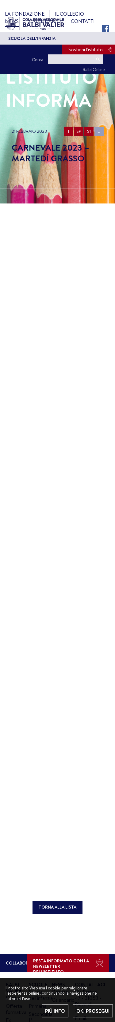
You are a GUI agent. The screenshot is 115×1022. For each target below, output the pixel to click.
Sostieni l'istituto (85, 49)
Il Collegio (69, 13)
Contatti (83, 21)
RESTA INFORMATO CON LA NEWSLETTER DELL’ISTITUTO (61, 965)
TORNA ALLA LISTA (57, 907)
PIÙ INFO (55, 1011)
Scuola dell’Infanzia (32, 38)
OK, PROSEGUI (92, 1011)
